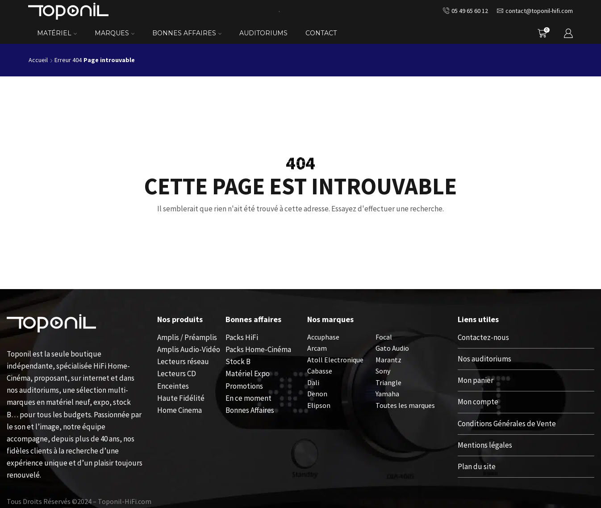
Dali (313, 382)
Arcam (317, 348)
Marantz (388, 359)
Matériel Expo (247, 373)
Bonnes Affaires (186, 33)
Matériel (57, 33)
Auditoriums (263, 33)
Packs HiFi (241, 337)
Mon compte (478, 402)
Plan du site (477, 466)
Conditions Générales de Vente (507, 423)
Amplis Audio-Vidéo (188, 349)
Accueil (38, 60)
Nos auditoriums (484, 359)
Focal (384, 336)
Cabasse (319, 370)
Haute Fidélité (181, 398)
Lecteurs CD (176, 373)
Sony (383, 370)
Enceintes (173, 386)
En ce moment (248, 398)
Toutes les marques (405, 405)
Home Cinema (179, 410)
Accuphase (323, 336)
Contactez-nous (483, 337)
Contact (321, 33)
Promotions (244, 386)
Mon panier (475, 380)
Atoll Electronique (335, 359)
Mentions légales (485, 445)
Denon (317, 393)
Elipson (318, 405)
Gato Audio (392, 348)
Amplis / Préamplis (187, 337)
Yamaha (387, 393)
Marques (114, 33)
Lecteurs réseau (183, 361)
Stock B (237, 361)
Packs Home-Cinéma (258, 349)
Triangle (388, 382)
